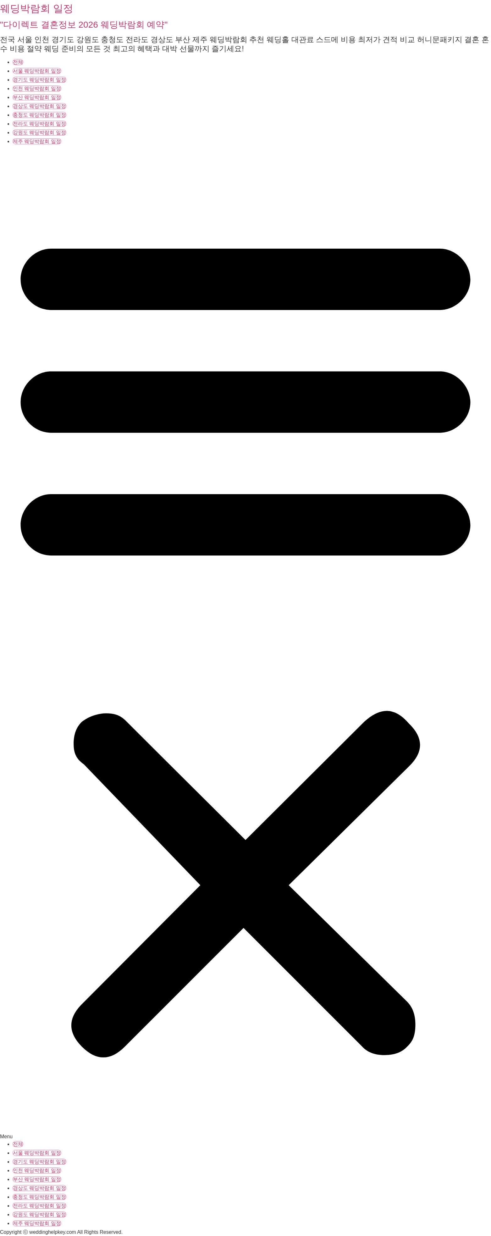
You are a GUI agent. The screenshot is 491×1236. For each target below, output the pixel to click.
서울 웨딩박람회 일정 (37, 71)
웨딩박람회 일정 (36, 8)
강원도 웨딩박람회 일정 (39, 132)
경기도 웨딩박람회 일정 (39, 79)
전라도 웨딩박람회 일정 (39, 123)
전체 (18, 62)
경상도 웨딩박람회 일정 (39, 106)
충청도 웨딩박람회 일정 (39, 115)
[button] (245, 643)
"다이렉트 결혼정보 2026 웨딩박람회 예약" (84, 25)
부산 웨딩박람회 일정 (37, 97)
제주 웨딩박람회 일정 (37, 141)
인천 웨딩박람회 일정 (37, 88)
